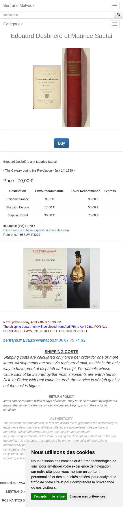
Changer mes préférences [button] (87, 496)
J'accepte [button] (40, 496)
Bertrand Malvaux (18, 5)
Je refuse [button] (58, 496)
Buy (61, 143)
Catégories (12, 24)
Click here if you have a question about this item (36, 230)
